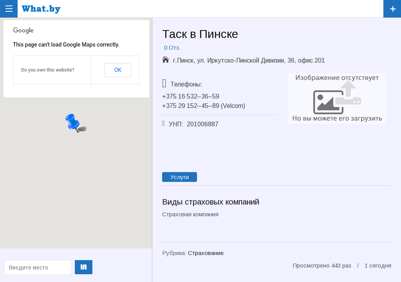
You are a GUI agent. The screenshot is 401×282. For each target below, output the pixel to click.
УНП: (176, 124)
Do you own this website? (47, 70)
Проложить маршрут (75, 267)
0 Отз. (172, 47)
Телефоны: (186, 84)
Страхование (206, 253)
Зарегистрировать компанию (392, 9)
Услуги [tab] (179, 177)
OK (117, 70)
